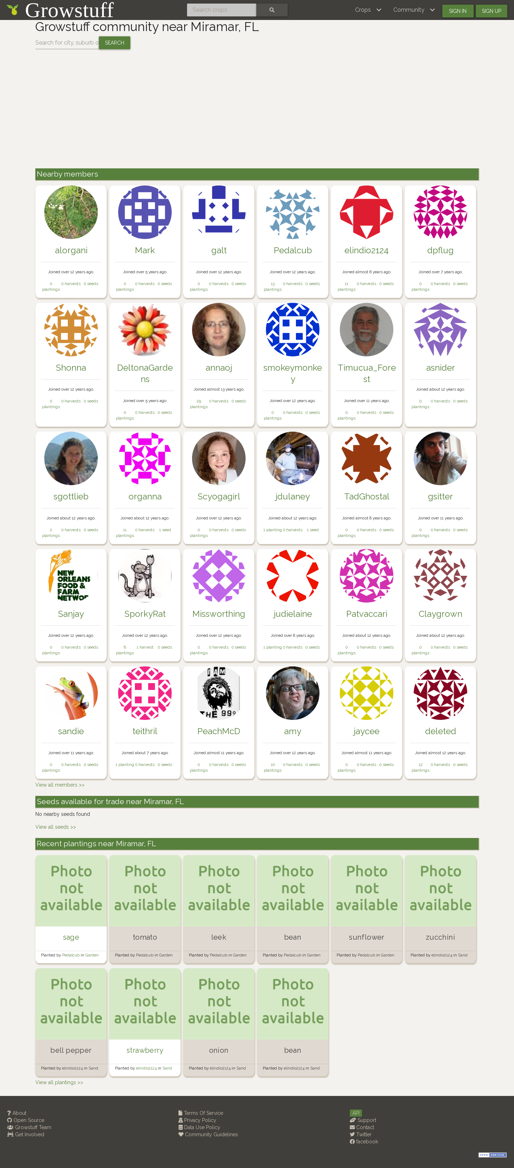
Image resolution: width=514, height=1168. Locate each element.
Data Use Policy (199, 1127)
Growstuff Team (29, 1127)
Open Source (25, 1120)
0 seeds (91, 283)
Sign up (491, 11)
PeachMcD (218, 731)
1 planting (272, 529)
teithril (144, 731)
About (16, 1113)
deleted (440, 731)
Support (363, 1120)
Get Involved (25, 1134)
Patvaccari (366, 614)
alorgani (71, 250)
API (355, 1113)
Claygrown (440, 614)
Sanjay (71, 614)
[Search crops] (221, 10)
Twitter (361, 1134)
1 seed (165, 529)
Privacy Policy (197, 1120)
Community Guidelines (208, 1134)
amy (292, 731)
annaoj (219, 367)
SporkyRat (145, 614)
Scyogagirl (219, 496)
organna (145, 496)
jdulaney (293, 496)
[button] (368, 10)
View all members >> (60, 785)
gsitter (440, 496)
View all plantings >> (59, 1082)
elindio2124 (366, 250)
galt (219, 250)
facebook (364, 1141)
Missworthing (218, 614)
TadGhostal (366, 496)
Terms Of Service (200, 1113)
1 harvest (145, 647)
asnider (440, 367)
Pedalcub (293, 250)
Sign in (458, 11)
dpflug (440, 250)
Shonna (71, 367)
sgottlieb (71, 496)
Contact (362, 1127)
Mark (145, 250)
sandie (71, 731)
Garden (92, 955)
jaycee (366, 731)
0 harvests (71, 283)
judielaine (293, 614)
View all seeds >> (55, 827)
